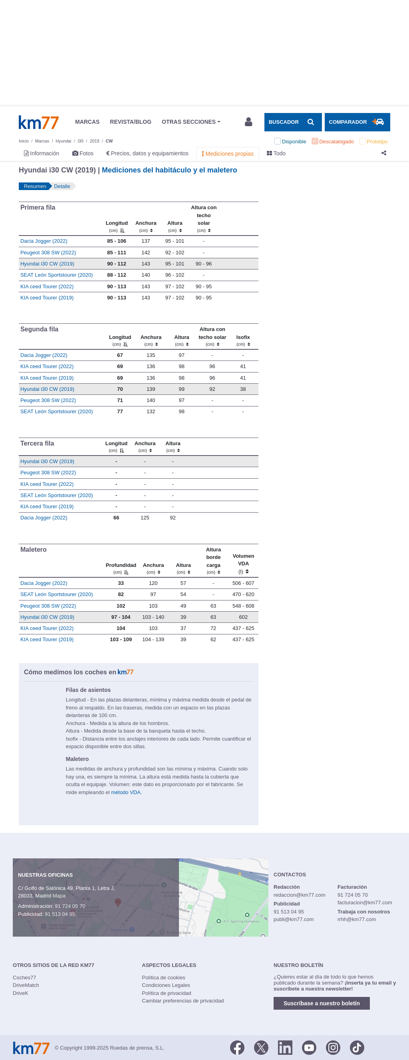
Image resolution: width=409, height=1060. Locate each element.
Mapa (59, 896)
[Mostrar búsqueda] (293, 122)
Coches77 (24, 978)
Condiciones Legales (166, 985)
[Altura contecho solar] (203, 219)
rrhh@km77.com (357, 919)
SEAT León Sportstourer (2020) (56, 275)
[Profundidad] (120, 560)
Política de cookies (163, 978)
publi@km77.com (294, 919)
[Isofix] (243, 336)
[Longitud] (116, 219)
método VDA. (126, 792)
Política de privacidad (166, 993)
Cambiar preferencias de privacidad (183, 1001)
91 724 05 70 (70, 906)
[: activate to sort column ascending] (238, 219)
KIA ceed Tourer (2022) (46, 286)
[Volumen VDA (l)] (243, 560)
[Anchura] (146, 219)
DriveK (20, 993)
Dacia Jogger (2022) (44, 241)
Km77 (39, 122)
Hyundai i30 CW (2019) (47, 264)
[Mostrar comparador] (357, 122)
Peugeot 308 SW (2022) (48, 253)
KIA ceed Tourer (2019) (46, 298)
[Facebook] (237, 1047)
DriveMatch (26, 985)
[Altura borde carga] (213, 560)
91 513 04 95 (60, 914)
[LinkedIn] (285, 1047)
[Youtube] (309, 1047)
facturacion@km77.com (365, 902)
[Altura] (174, 219)
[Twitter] (261, 1047)
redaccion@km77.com (300, 895)
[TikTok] (357, 1047)
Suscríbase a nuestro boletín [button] (322, 1003)
